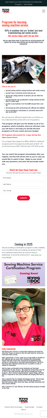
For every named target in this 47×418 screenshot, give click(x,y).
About (23, 409)
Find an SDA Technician (13, 407)
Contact (39, 407)
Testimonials (29, 407)
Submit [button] (23, 198)
